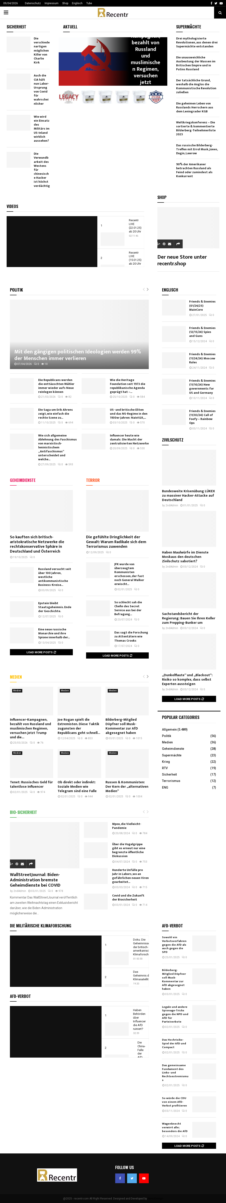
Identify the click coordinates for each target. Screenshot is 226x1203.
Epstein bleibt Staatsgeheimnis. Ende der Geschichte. (54, 607)
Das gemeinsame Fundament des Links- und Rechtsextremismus (175, 1073)
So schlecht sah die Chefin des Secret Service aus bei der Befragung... (128, 608)
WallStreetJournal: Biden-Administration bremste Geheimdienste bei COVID (35, 880)
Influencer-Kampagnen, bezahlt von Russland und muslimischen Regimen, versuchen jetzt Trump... (145, 59)
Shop (65, 3)
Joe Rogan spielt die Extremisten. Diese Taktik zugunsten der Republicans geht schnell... (79, 726)
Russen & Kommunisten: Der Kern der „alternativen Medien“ (126, 786)
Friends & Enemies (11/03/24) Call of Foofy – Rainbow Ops (202, 417)
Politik (16, 290)
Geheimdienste (23, 480)
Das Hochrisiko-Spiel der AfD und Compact (174, 1043)
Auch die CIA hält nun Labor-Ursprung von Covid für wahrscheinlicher (41, 89)
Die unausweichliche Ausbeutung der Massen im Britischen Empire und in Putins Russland (195, 63)
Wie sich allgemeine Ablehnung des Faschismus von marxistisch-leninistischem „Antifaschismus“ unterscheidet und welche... (57, 447)
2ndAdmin (19, 891)
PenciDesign (155, 1198)
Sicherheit (169, 774)
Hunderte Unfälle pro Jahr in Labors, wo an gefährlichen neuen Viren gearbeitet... (130, 875)
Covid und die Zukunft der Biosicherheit (128, 897)
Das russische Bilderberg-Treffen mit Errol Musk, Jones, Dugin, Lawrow (197, 149)
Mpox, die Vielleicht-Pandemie (126, 825)
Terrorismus (171, 781)
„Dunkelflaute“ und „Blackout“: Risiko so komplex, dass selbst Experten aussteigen (187, 679)
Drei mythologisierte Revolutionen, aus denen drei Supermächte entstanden (197, 42)
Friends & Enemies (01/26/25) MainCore (202, 305)
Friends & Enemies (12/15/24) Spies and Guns (202, 331)
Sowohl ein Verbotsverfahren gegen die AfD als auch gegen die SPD (174, 945)
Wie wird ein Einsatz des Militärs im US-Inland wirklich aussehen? (41, 128)
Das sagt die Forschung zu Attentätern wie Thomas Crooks (131, 636)
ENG (165, 787)
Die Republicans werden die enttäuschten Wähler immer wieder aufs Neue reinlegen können (56, 385)
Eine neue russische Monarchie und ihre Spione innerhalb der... (54, 633)
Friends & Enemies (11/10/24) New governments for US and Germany (202, 386)
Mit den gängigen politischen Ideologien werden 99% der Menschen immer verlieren (77, 355)
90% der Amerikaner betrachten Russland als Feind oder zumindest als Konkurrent (194, 170)
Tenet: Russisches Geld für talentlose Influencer (31, 784)
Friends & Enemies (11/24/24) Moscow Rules (202, 358)
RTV (165, 768)
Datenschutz (33, 3)
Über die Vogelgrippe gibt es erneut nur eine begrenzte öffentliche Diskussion (128, 850)
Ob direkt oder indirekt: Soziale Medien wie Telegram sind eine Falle (77, 786)
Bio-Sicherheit (23, 812)
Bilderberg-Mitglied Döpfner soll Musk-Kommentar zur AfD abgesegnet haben (121, 726)
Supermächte (171, 755)
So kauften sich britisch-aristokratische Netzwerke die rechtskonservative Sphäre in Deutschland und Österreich (37, 544)
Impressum (51, 3)
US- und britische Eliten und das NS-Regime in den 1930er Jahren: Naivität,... (128, 413)
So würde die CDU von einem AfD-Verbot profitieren (174, 1102)
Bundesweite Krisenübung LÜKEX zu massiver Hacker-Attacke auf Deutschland (188, 495)
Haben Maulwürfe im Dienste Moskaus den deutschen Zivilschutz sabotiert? (185, 557)
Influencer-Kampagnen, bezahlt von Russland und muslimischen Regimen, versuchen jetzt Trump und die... (30, 728)
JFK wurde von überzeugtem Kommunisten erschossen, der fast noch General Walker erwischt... (129, 574)
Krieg (166, 761)
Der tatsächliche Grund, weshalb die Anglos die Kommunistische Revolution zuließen (196, 86)
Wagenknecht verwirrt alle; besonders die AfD (175, 1127)
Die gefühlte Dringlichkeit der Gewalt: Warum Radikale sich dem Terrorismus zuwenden (116, 542)
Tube (89, 3)
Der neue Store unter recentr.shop (182, 260)
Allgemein (169, 729)
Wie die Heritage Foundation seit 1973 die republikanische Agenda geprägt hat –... (127, 385)
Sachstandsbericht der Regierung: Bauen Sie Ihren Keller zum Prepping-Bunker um (188, 618)
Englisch (77, 3)
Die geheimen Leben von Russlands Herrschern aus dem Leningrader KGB (194, 107)
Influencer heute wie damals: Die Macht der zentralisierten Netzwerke (129, 439)
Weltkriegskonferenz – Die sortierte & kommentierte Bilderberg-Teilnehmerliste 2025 (196, 128)
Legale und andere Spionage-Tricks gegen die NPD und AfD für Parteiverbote (175, 1014)
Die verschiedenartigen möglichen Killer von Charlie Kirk (42, 50)
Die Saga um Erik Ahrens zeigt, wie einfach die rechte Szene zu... (55, 413)
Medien (16, 677)
